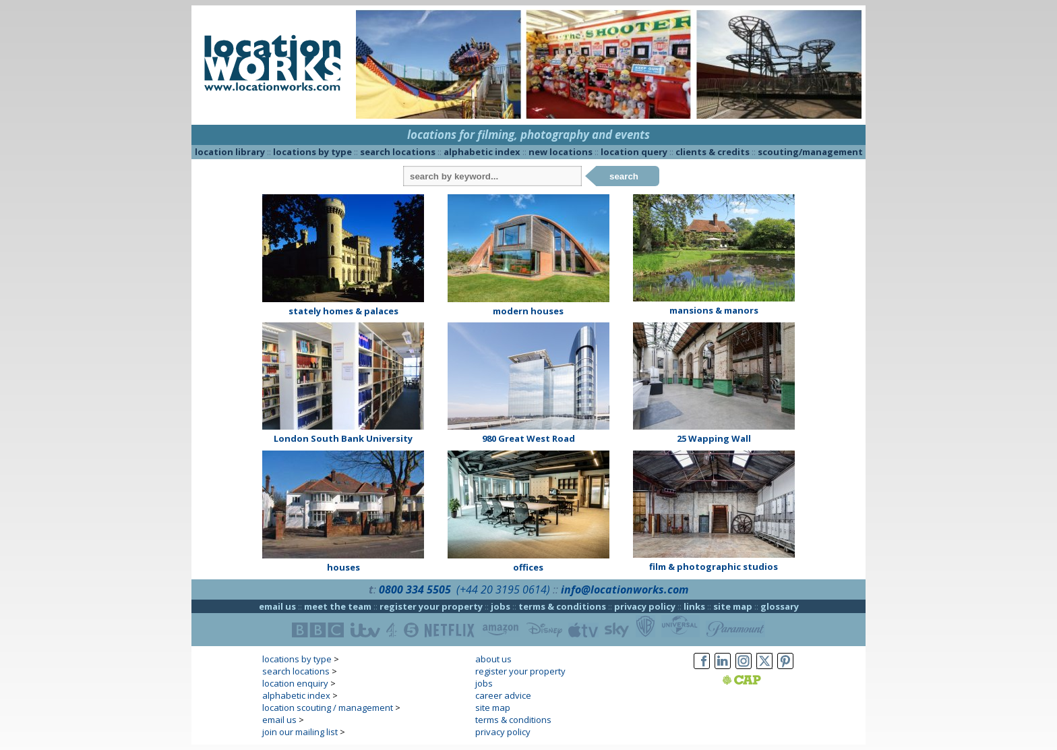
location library (230, 152)
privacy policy (644, 606)
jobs (500, 606)
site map (732, 606)
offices (528, 567)
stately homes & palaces (343, 311)
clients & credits (712, 152)
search (623, 176)
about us (493, 659)
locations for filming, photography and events (528, 134)
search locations (397, 152)
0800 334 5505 (415, 589)
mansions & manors (713, 310)
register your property (431, 606)
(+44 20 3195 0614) (503, 589)
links (694, 606)
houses (343, 567)
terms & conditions (562, 606)
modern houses (528, 311)
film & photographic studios (713, 566)
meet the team (337, 606)
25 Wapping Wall (714, 438)
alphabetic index (482, 152)
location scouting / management (327, 707)
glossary (779, 606)
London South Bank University (343, 438)
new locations (560, 152)
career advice (503, 695)
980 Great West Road (528, 438)
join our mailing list (300, 732)
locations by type (312, 152)
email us (277, 606)
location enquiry (295, 683)
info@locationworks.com (624, 589)
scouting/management (810, 152)
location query (634, 152)
